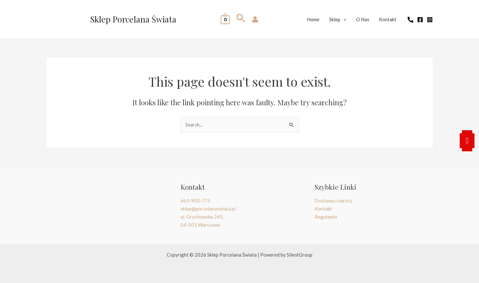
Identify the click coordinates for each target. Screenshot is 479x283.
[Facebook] (420, 20)
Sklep (337, 19)
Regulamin (326, 217)
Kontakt (387, 19)
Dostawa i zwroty (334, 200)
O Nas (362, 19)
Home (313, 19)
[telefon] (410, 20)
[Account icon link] (255, 19)
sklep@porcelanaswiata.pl (208, 209)
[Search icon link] (240, 19)
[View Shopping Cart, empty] (225, 19)
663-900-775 (195, 200)
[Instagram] (430, 20)
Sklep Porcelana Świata (133, 19)
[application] (343, 19)
